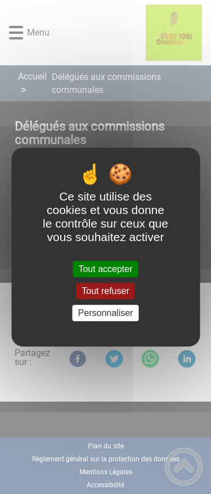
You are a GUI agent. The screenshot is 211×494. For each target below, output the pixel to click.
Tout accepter (105, 269)
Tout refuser (105, 291)
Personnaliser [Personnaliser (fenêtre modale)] (105, 313)
